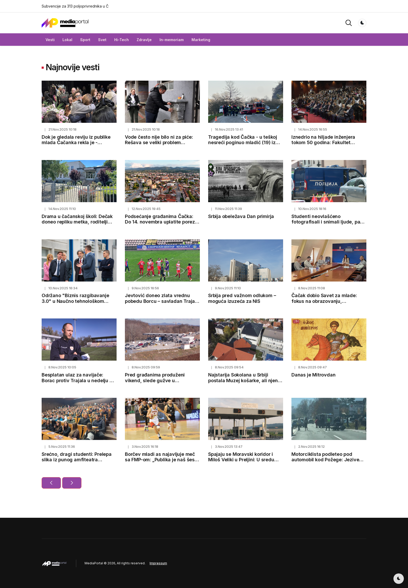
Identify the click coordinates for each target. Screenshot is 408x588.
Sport (85, 39)
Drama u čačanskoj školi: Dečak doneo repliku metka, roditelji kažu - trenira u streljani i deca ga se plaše (77, 225)
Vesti (50, 39)
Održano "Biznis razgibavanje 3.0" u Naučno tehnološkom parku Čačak (75, 301)
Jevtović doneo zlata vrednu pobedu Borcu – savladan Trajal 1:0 (160, 301)
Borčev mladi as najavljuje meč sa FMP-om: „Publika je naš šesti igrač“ (161, 459)
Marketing (201, 39)
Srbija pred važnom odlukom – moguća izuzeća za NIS (242, 298)
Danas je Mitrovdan (313, 375)
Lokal (67, 39)
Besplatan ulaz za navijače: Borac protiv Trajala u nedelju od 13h (78, 380)
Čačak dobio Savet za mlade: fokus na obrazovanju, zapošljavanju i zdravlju (324, 301)
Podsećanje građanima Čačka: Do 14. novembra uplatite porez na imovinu (160, 222)
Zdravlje (144, 39)
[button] (349, 22)
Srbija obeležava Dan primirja (241, 216)
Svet (102, 39)
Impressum (158, 563)
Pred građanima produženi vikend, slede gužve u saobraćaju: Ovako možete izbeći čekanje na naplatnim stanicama (162, 383)
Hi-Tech (121, 39)
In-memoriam (172, 39)
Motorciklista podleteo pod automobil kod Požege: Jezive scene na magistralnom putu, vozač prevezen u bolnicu (325, 462)
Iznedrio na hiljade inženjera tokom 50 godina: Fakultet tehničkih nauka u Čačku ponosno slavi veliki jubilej (323, 145)
